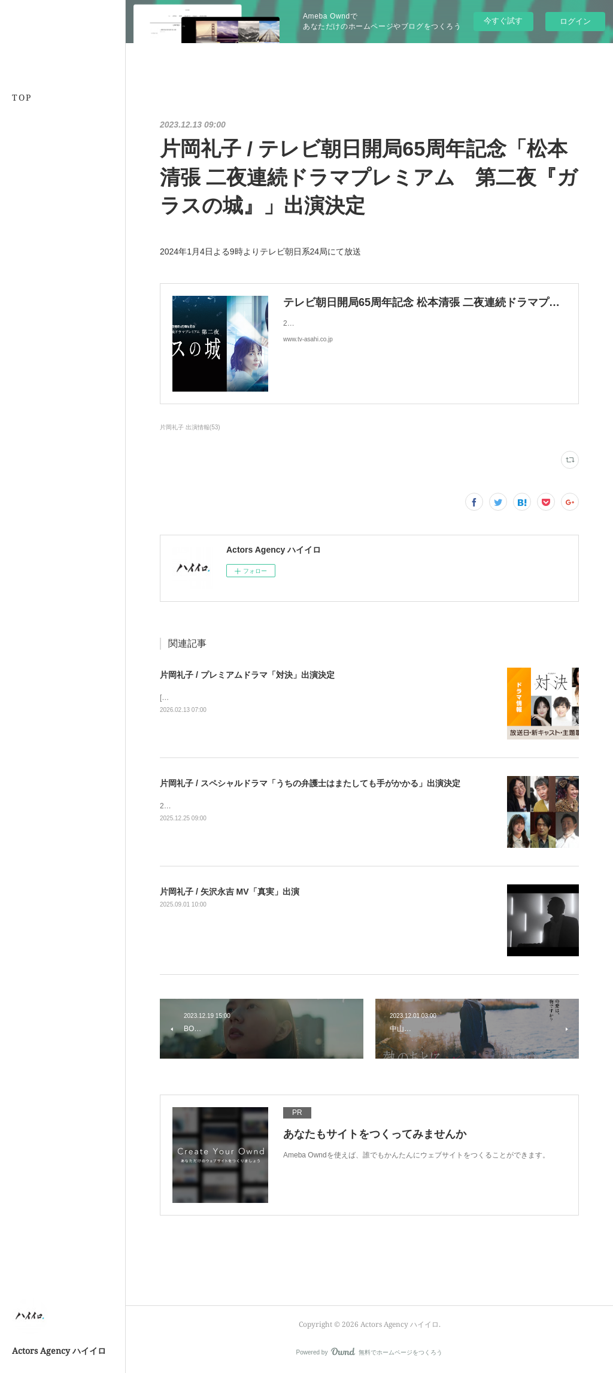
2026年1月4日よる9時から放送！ (213, 806)
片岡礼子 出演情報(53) (190, 427)
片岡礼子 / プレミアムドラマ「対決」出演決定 (247, 675)
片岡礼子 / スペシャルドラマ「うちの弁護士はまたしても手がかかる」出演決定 (310, 783)
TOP (22, 97)
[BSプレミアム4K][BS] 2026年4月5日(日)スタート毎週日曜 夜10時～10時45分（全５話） (303, 697)
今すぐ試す (503, 20)
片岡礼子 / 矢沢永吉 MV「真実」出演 (229, 891)
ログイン (575, 21)
